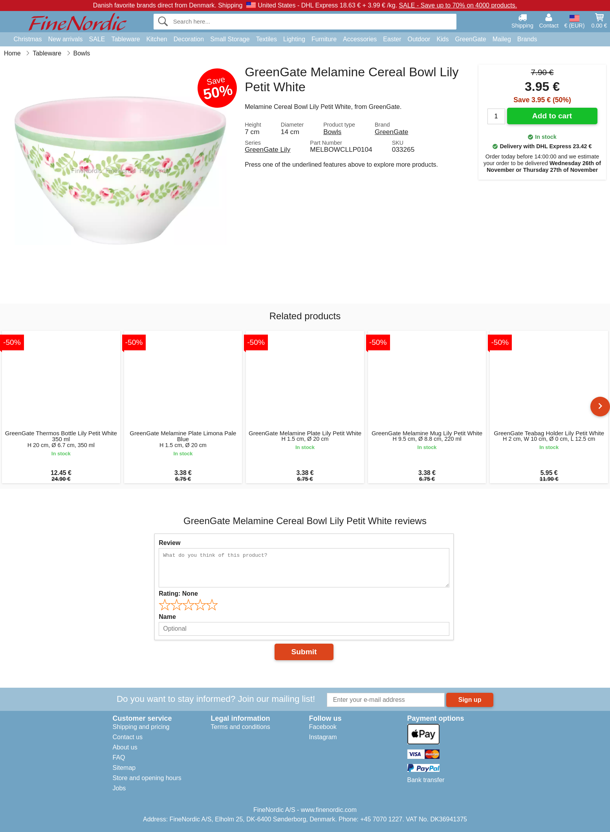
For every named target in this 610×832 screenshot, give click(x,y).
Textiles (266, 39)
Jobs (119, 788)
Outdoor (419, 39)
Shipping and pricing (141, 726)
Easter (392, 39)
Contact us (128, 737)
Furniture (324, 39)
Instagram (323, 737)
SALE (97, 39)
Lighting (294, 39)
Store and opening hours (147, 778)
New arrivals (65, 39)
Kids (442, 39)
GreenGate (470, 39)
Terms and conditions (240, 726)
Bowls (332, 132)
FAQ (119, 757)
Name (167, 616)
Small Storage (230, 39)
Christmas (28, 39)
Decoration (189, 39)
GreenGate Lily (267, 149)
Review (169, 542)
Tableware (125, 39)
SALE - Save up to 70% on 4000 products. (458, 5)
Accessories (360, 39)
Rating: (178, 593)
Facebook (323, 726)
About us (125, 747)
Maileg (502, 39)
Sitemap (124, 767)
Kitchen (156, 39)
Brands (527, 39)
